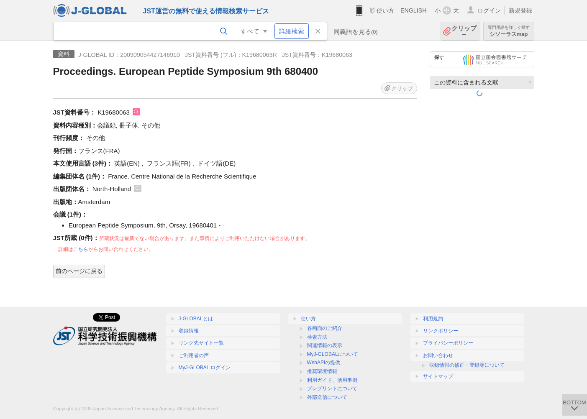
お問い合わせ (438, 355)
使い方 (385, 10)
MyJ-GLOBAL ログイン (205, 367)
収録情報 (189, 331)
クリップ (464, 31)
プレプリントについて (332, 388)
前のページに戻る (79, 271)
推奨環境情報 (322, 371)
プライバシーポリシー (448, 343)
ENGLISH (413, 10)
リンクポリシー (440, 331)
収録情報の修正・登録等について (467, 365)
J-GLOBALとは (196, 319)
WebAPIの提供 (324, 362)
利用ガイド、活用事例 (332, 380)
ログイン (489, 10)
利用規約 (433, 319)
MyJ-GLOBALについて (332, 354)
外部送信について (327, 397)
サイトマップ (438, 376)
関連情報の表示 (324, 345)
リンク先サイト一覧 (201, 343)
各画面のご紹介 (324, 328)
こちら (80, 249)
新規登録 (520, 10)
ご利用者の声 (194, 355)
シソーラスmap (509, 31)
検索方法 (317, 337)
